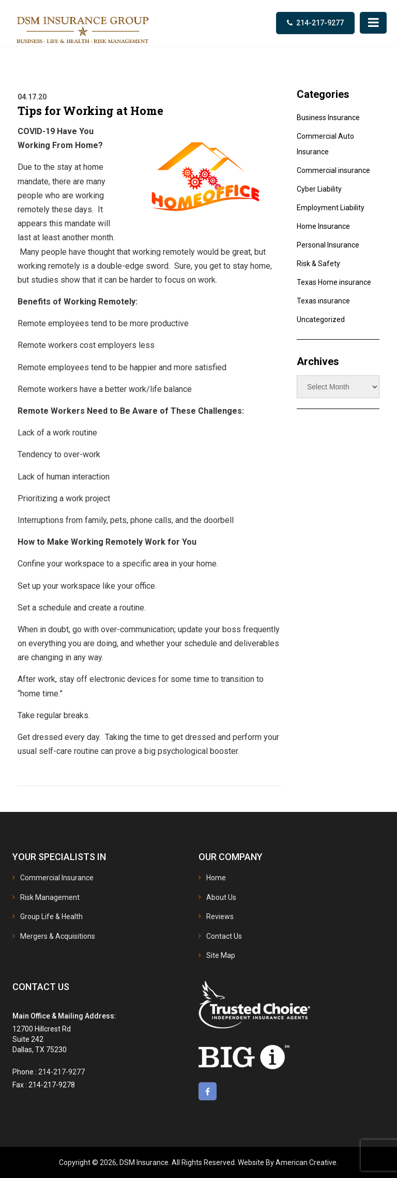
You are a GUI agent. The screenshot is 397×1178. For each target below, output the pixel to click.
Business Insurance (328, 117)
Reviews (220, 916)
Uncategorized (321, 319)
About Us (221, 897)
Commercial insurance (333, 170)
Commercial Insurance (57, 878)
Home (216, 878)
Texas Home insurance (334, 282)
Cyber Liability (319, 189)
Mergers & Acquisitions (57, 936)
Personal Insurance (328, 245)
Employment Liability (330, 207)
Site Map (220, 955)
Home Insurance (323, 226)
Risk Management (50, 897)
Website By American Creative (287, 1162)
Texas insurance (323, 301)
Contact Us (224, 936)
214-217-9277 (320, 23)
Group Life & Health (51, 916)
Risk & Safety (318, 263)
